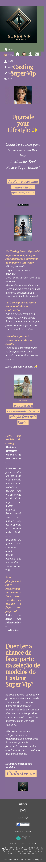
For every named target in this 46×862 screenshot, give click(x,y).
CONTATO (23, 804)
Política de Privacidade (13, 859)
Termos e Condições (33, 859)
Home (9, 49)
